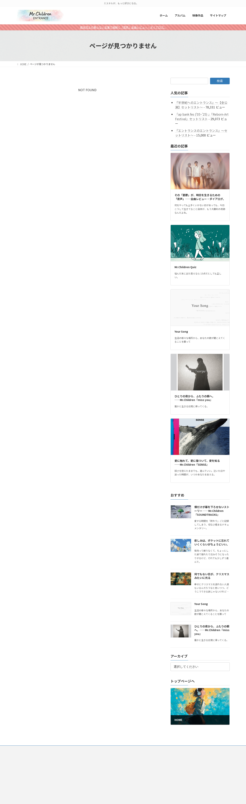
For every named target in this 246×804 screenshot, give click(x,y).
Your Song (181, 331)
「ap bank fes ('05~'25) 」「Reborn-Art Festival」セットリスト (202, 116)
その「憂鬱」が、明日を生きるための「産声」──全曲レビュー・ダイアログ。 (200, 197)
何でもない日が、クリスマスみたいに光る (211, 576)
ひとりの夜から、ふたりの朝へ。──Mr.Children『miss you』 (195, 398)
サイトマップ (75, 749)
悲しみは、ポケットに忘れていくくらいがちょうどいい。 (211, 542)
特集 (106, 749)
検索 (220, 80)
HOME (23, 749)
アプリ (92, 749)
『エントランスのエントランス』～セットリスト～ (201, 132)
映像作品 (55, 749)
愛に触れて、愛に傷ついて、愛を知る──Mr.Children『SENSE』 (197, 462)
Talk (118, 749)
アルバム (38, 749)
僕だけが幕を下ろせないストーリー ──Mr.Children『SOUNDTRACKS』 (211, 510)
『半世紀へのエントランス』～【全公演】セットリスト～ (201, 104)
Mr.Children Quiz (185, 267)
